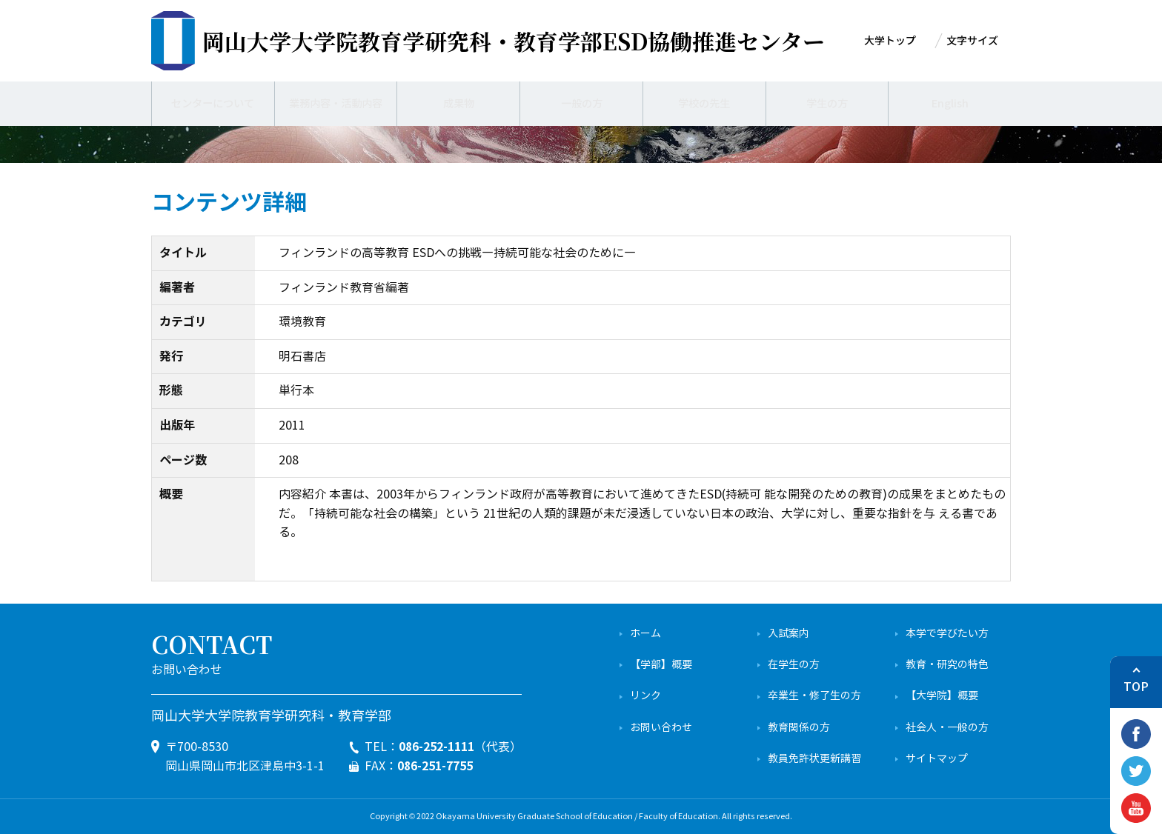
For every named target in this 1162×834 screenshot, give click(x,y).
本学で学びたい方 (947, 633)
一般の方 (581, 104)
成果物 (459, 104)
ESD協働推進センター (513, 40)
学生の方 (827, 104)
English (950, 104)
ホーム (645, 633)
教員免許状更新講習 (814, 759)
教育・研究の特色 (947, 664)
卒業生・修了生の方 (814, 696)
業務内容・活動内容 (336, 104)
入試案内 (788, 633)
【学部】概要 (661, 664)
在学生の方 (794, 664)
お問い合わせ (661, 727)
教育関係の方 (799, 727)
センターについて (212, 104)
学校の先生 (704, 104)
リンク (645, 696)
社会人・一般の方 (947, 727)
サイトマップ (937, 759)
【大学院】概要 (942, 696)
